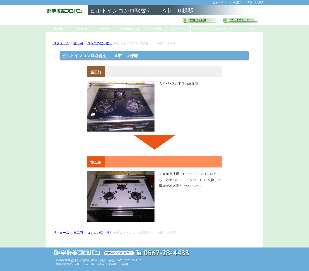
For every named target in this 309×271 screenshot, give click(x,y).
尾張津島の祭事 (130, 29)
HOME (58, 28)
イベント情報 (154, 29)
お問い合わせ (198, 20)
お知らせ (81, 29)
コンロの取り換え (99, 43)
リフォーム (61, 43)
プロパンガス (178, 29)
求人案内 (251, 29)
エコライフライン (227, 29)
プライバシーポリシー (244, 20)
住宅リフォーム (202, 29)
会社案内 (106, 29)
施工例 (78, 43)
